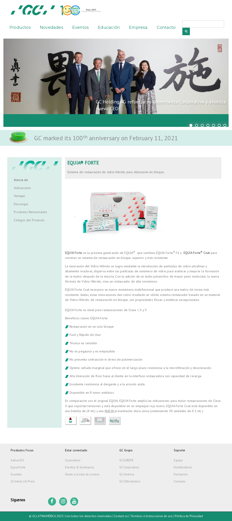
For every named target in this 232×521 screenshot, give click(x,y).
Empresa (138, 27)
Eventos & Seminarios (79, 467)
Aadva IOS (17, 460)
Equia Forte (18, 467)
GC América (126, 474)
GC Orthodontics (129, 481)
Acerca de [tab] (21, 180)
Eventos (80, 27)
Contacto (166, 27)
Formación (181, 474)
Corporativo (72, 460)
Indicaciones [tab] (22, 188)
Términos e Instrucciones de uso (151, 516)
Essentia (16, 474)
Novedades (51, 27)
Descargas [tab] (21, 204)
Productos (20, 27)
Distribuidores (183, 467)
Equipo (178, 460)
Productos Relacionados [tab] (30, 212)
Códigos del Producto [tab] (29, 220)
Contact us (121, 516)
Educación (109, 27)
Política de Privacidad (189, 516)
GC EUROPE (126, 460)
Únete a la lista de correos (82, 474)
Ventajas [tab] (19, 196)
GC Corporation (129, 467)
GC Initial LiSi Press (23, 481)
